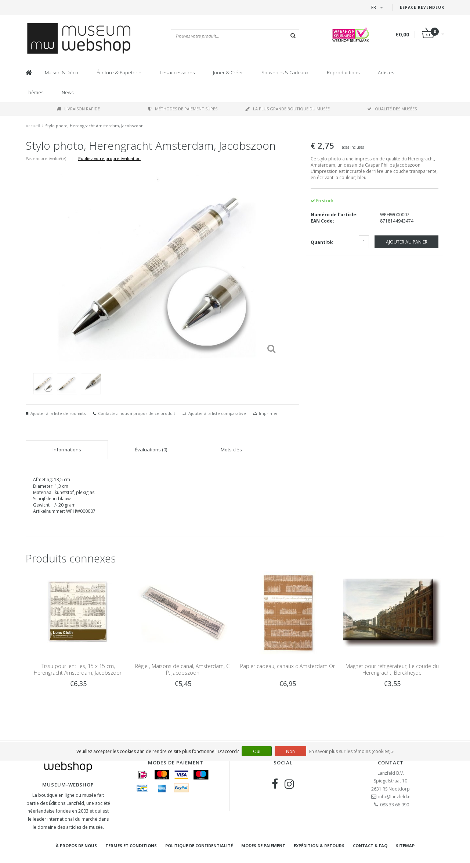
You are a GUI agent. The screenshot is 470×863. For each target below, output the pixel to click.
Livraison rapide (78, 108)
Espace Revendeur (422, 7)
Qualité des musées (392, 108)
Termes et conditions (131, 845)
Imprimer (268, 413)
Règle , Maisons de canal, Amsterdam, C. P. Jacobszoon (183, 669)
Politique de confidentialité (199, 845)
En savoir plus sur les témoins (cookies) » (351, 751)
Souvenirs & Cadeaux (284, 72)
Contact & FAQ (370, 845)
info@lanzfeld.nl (395, 796)
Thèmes (34, 92)
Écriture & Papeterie (119, 72)
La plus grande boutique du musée (287, 108)
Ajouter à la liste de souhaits (58, 413)
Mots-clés (231, 449)
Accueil (33, 125)
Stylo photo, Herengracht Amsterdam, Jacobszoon (94, 125)
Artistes (386, 72)
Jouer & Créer (228, 72)
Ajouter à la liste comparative (217, 413)
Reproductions (343, 72)
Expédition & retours (319, 845)
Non (290, 751)
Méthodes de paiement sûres (182, 108)
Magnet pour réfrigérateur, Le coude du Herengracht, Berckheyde (392, 669)
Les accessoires (177, 72)
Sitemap (405, 845)
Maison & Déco (61, 72)
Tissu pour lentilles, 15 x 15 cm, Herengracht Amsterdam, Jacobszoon (78, 669)
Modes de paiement (263, 845)
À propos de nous (76, 845)
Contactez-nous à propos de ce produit (136, 413)
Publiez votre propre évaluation (109, 158)
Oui (256, 751)
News (67, 92)
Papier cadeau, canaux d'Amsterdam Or (287, 666)
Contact (391, 762)
